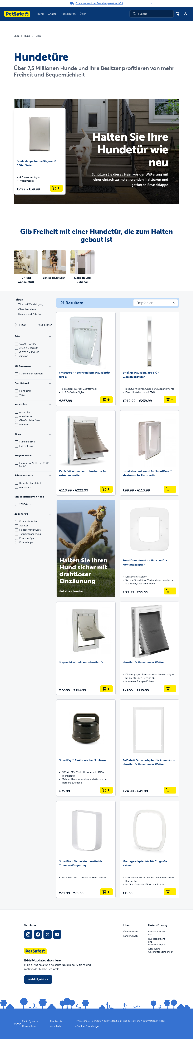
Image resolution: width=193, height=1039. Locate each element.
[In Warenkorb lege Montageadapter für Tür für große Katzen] (170, 891)
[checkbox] (16, 344)
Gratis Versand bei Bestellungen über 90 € (99, 3)
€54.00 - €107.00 (28, 348)
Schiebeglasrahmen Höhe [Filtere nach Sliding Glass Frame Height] (32, 496)
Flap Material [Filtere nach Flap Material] (32, 383)
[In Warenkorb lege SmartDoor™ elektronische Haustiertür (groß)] (106, 399)
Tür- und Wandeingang (30, 304)
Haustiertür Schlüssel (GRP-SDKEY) (34, 464)
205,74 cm (25, 504)
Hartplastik (25, 390)
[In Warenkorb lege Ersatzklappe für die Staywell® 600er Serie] (56, 188)
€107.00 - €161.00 (29, 352)
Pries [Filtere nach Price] (32, 336)
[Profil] (185, 13)
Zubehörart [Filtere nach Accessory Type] (32, 513)
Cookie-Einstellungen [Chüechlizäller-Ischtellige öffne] (88, 1026)
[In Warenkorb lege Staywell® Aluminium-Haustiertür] (106, 688)
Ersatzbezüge (26, 538)
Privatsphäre (83, 1020)
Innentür (24, 424)
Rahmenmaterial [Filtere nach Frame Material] (32, 475)
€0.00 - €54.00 (27, 344)
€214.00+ (24, 356)
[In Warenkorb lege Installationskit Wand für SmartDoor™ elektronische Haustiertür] (170, 489)
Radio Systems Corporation (30, 1024)
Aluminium (25, 487)
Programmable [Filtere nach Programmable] (32, 455)
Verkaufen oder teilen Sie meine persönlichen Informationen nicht (128, 1020)
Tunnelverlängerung (30, 534)
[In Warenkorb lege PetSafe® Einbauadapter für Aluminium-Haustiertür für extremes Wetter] (170, 790)
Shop (16, 36)
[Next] (151, 3)
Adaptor (23, 525)
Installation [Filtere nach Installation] (32, 404)
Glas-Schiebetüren (29, 420)
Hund (27, 36)
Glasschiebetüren (27, 309)
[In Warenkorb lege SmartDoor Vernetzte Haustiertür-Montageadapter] (170, 591)
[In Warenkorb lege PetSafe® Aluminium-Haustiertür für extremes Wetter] (106, 489)
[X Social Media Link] (47, 934)
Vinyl (21, 395)
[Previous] (42, 3)
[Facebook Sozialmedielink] (38, 934)
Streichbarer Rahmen (31, 373)
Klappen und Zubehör (30, 314)
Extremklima (26, 446)
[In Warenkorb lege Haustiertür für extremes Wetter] (170, 688)
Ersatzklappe (26, 542)
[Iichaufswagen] (177, 13)
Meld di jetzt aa (38, 979)
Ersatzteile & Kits (28, 521)
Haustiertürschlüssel (30, 530)
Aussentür (24, 412)
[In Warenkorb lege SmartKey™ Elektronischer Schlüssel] (106, 790)
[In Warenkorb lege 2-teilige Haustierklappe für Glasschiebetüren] (170, 399)
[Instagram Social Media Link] (28, 934)
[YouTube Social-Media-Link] (57, 934)
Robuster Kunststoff (30, 483)
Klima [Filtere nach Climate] (32, 434)
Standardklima (27, 441)
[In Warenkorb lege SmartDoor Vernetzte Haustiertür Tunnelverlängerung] (106, 891)
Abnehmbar (25, 416)
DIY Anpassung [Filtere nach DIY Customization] (32, 366)
